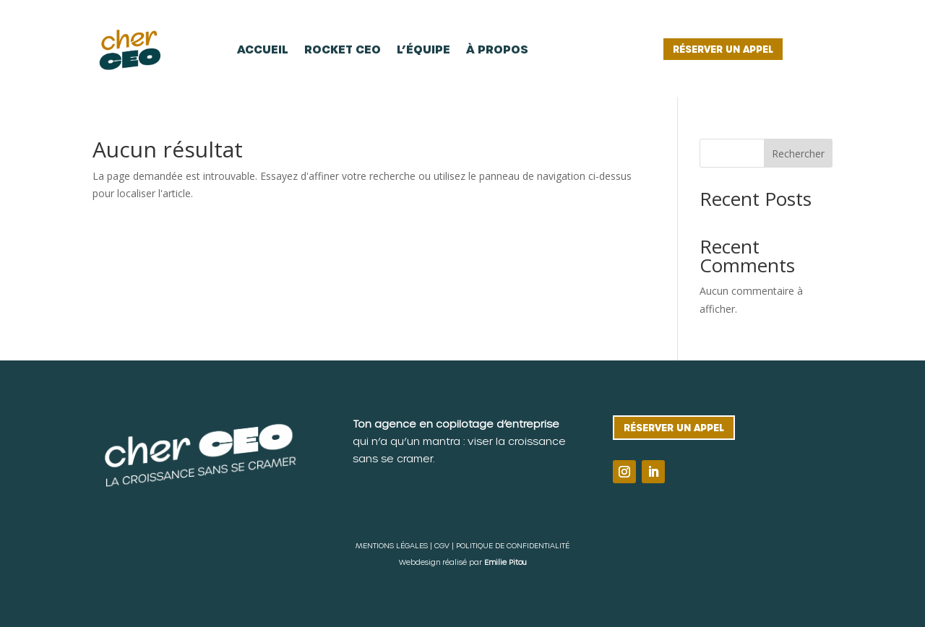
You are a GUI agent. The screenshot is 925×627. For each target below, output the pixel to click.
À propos (497, 49)
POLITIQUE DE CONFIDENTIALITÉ (512, 545)
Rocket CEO (342, 49)
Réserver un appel (723, 48)
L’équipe (423, 49)
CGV (441, 545)
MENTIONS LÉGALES (392, 545)
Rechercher (798, 153)
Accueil (262, 49)
